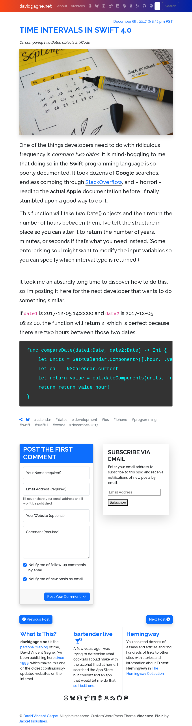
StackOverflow (104, 182)
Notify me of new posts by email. (56, 579)
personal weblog (34, 647)
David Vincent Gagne (40, 716)
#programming (144, 420)
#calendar (42, 420)
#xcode (58, 425)
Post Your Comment (67, 597)
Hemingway (142, 634)
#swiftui (41, 425)
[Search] (157, 6)
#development (84, 420)
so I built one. (84, 686)
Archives (78, 6)
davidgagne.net (35, 6)
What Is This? (38, 634)
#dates (61, 420)
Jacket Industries (33, 721)
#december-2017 (83, 425)
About (62, 6)
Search (170, 6)
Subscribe (118, 502)
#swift (24, 425)
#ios (105, 420)
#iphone (120, 420)
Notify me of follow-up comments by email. (57, 567)
